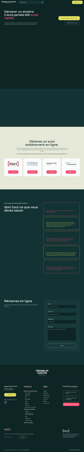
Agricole (27, 411)
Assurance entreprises (29, 409)
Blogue (45, 401)
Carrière (45, 399)
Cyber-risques (28, 420)
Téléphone (51, 319)
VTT (26, 397)
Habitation (27, 395)
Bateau (27, 403)
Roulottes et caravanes (30, 407)
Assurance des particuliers (30, 391)
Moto (26, 401)
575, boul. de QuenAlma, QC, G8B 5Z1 (8, 389)
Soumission (46, 397)
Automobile (28, 393)
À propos (45, 393)
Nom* (49, 304)
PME (26, 416)
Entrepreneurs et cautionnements (29, 413)
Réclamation (46, 395)
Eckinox (27, 450)
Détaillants (27, 418)
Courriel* (50, 311)
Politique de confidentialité (74, 450)
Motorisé (27, 405)
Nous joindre (46, 403)
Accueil (45, 391)
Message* (50, 327)
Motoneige (27, 399)
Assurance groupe (28, 422)
